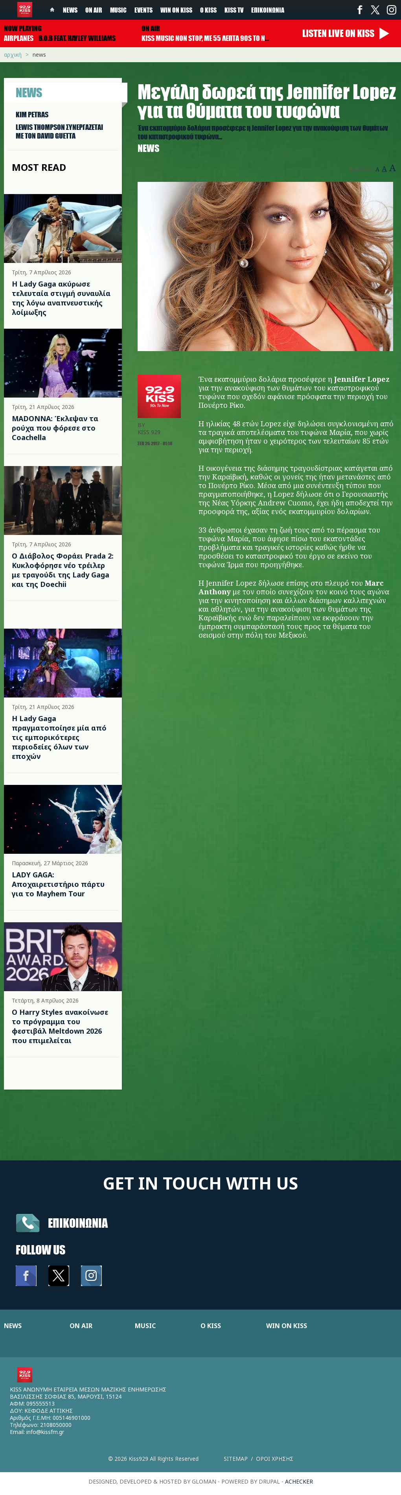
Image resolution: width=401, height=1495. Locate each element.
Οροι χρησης (274, 1458)
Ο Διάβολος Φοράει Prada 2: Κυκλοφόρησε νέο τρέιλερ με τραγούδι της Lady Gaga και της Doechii (63, 570)
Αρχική (13, 54)
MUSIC (145, 1325)
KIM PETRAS (32, 114)
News (70, 10)
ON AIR (81, 1325)
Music (118, 10)
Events (143, 10)
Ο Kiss (208, 10)
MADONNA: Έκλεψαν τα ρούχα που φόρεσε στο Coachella (55, 428)
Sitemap (236, 1458)
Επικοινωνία (267, 10)
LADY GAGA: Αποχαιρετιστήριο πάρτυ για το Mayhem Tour (58, 884)
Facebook (360, 10)
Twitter (375, 10)
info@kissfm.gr (45, 1432)
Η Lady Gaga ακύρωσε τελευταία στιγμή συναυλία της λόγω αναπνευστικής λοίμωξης (61, 298)
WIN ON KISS (286, 1325)
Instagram (391, 10)
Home (52, 10)
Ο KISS (210, 1325)
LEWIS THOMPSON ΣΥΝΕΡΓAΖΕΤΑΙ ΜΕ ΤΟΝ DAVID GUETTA (59, 131)
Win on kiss (176, 10)
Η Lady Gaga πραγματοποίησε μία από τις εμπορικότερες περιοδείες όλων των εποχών (59, 737)
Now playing (23, 28)
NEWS (13, 1325)
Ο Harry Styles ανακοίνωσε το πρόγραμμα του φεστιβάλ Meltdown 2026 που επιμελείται (60, 1026)
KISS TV (233, 10)
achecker (299, 1481)
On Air (93, 10)
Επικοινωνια (78, 1223)
